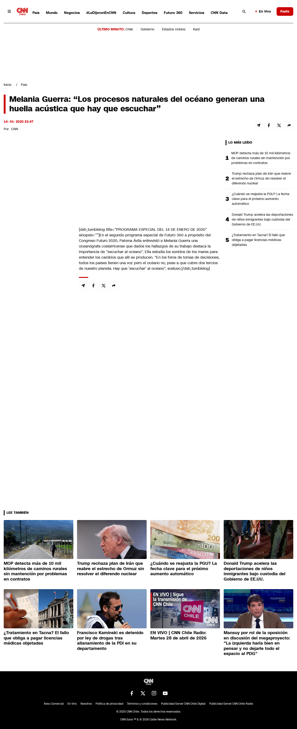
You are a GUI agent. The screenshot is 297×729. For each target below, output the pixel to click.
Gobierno (147, 29)
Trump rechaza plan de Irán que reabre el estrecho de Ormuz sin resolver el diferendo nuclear (261, 178)
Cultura (129, 12)
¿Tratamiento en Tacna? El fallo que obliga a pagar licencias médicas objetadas (258, 240)
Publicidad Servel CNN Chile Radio (231, 704)
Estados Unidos (173, 29)
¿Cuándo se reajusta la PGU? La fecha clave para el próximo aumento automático (260, 199)
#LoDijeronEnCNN (101, 12)
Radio (285, 11)
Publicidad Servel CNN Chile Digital (183, 704)
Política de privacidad (109, 704)
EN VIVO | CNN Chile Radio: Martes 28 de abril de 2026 (178, 635)
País (35, 12)
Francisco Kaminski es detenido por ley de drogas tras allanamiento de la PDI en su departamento (110, 641)
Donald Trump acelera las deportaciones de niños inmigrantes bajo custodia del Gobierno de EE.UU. (262, 219)
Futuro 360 (173, 12)
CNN (14, 129)
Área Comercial (54, 704)
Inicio (7, 84)
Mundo (52, 12)
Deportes (149, 12)
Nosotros (86, 704)
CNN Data (219, 12)
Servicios (196, 12)
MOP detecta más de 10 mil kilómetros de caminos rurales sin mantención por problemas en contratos (260, 158)
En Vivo (263, 11)
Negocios (72, 12)
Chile (129, 29)
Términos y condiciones (142, 704)
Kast (196, 29)
